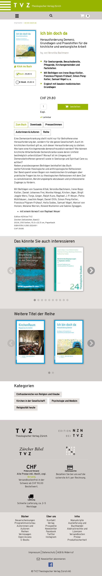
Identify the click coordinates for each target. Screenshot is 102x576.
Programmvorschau (25, 523)
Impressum (34, 552)
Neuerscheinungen (25, 520)
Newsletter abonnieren (51, 559)
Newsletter (51, 528)
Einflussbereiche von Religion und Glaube (37, 394)
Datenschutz (48, 552)
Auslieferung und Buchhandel (77, 524)
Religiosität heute (25, 407)
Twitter (51, 534)
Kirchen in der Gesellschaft (30, 401)
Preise (77, 537)
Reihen (25, 531)
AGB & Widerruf (65, 552)
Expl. (42, 112)
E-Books (25, 540)
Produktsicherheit (77, 540)
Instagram (51, 537)
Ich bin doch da (30, 23)
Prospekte (51, 526)
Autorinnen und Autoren (25, 527)
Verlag (51, 523)
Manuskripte (77, 520)
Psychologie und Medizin (64, 401)
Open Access (24, 537)
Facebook (51, 531)
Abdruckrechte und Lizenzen (77, 530)
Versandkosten (77, 534)
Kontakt (51, 520)
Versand (31, 477)
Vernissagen (25, 534)
